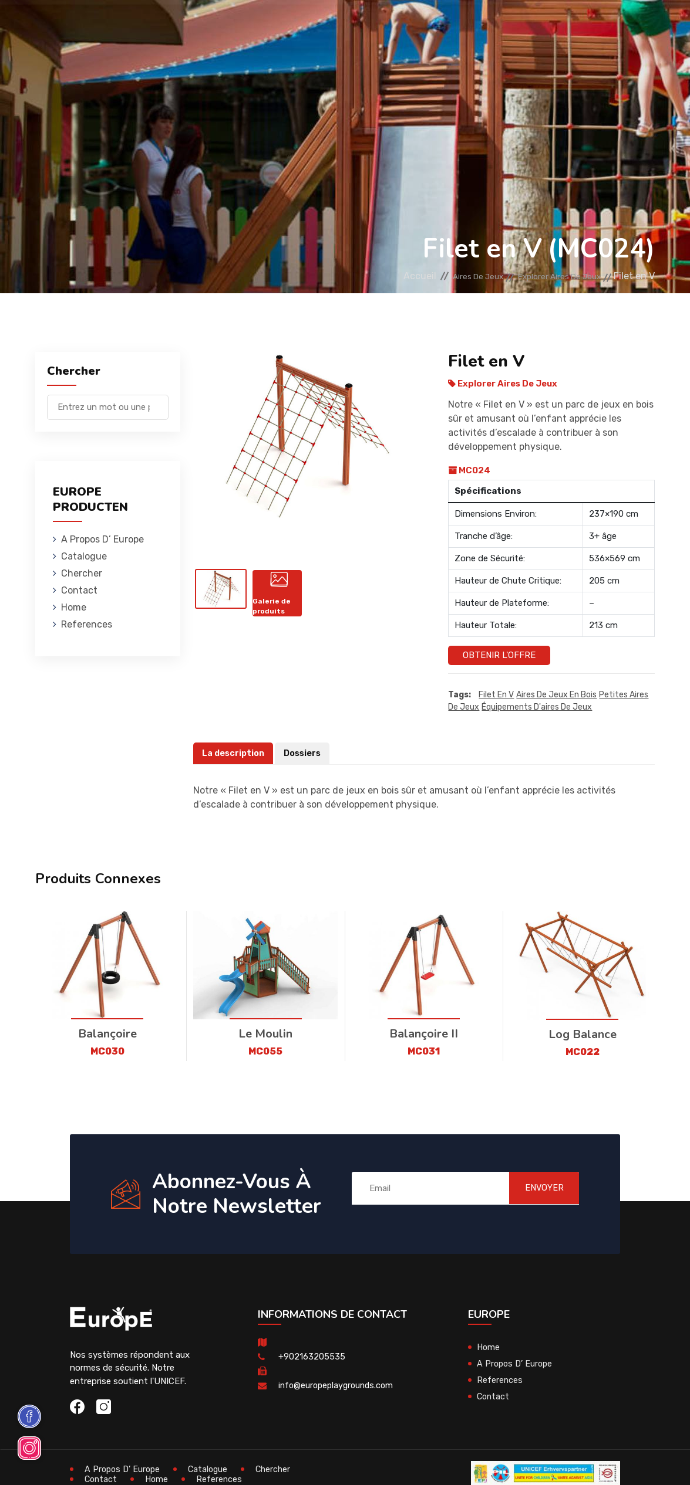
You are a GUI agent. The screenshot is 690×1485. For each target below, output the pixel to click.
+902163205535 (311, 1357)
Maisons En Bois (226, 26)
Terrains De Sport (473, 26)
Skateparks (393, 26)
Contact (79, 590)
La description (234, 753)
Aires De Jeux (150, 26)
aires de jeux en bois (556, 695)
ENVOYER (536, 1188)
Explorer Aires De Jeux (549, 276)
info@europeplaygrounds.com (338, 1386)
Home (73, 607)
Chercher (81, 573)
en (613, 28)
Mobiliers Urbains (314, 26)
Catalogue (84, 556)
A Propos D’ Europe (102, 539)
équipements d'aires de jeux (537, 708)
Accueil (381, 276)
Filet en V (496, 695)
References (86, 624)
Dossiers (305, 753)
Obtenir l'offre (499, 655)
